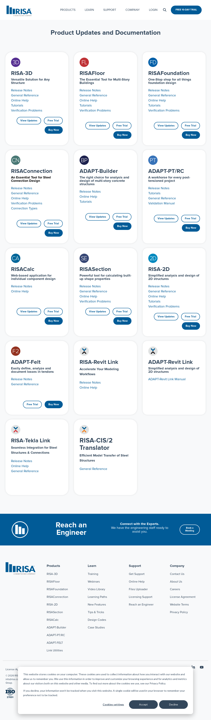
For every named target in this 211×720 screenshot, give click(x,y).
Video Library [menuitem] (96, 589)
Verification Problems (26, 110)
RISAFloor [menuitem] (53, 581)
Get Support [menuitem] (137, 573)
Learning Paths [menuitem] (97, 596)
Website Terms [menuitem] (179, 604)
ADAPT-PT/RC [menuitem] (56, 635)
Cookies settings (113, 704)
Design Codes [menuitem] (97, 619)
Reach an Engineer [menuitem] (141, 604)
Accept (143, 704)
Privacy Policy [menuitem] (179, 612)
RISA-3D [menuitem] (52, 573)
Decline (173, 704)
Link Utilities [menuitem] (55, 650)
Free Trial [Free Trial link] (53, 120)
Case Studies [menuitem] (96, 627)
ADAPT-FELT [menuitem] (55, 642)
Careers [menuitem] (175, 589)
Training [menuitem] (93, 573)
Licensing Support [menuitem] (140, 596)
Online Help (20, 100)
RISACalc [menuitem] (53, 619)
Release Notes (21, 90)
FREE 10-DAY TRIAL (186, 10)
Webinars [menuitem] (94, 581)
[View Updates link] (29, 120)
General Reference (25, 95)
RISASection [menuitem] (55, 612)
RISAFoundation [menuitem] (57, 589)
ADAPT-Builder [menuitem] (56, 627)
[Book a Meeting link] (190, 549)
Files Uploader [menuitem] (138, 589)
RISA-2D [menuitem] (52, 604)
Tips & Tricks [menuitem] (96, 612)
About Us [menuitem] (176, 581)
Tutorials (17, 105)
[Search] (164, 10)
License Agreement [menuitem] (183, 596)
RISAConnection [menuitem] (58, 596)
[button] (193, 668)
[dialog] (105, 690)
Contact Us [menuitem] (177, 573)
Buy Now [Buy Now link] (53, 130)
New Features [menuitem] (97, 604)
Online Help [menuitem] (137, 581)
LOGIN (153, 9)
